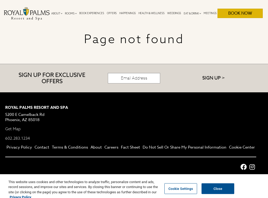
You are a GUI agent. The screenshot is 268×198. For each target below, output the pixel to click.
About (56, 13)
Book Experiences (91, 13)
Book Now (240, 13)
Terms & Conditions (70, 147)
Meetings (210, 13)
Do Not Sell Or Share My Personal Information (184, 147)
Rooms (71, 13)
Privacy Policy (19, 147)
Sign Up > (213, 78)
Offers (112, 13)
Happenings (127, 13)
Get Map (13, 128)
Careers (111, 147)
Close (218, 191)
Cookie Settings (180, 191)
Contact (42, 147)
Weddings (174, 13)
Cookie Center (242, 147)
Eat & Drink (192, 13)
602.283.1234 (17, 138)
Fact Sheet (130, 147)
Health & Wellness (151, 13)
